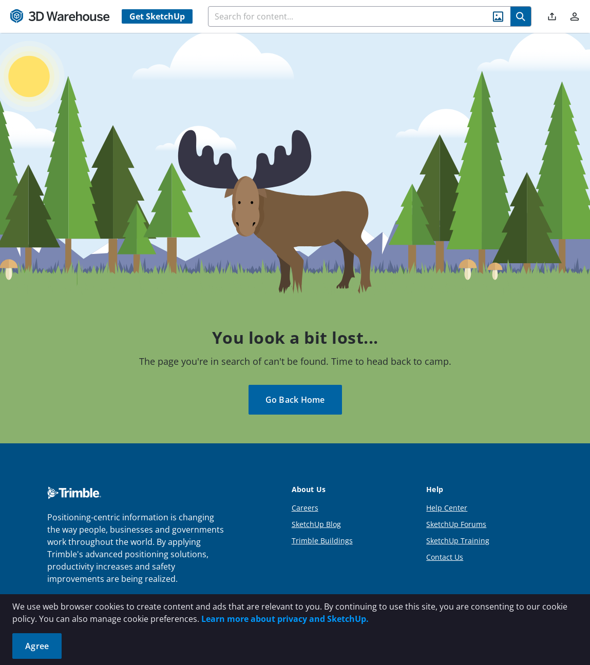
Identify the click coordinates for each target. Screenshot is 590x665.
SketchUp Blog (316, 524)
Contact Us (444, 557)
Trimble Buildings (322, 540)
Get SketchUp (157, 16)
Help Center (446, 508)
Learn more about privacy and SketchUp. (285, 618)
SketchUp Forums (456, 524)
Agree (37, 646)
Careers (305, 508)
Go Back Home (295, 399)
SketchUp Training (457, 540)
